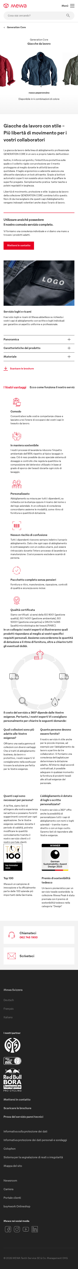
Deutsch (9, 1000)
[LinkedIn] (34, 1229)
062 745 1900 (29, 937)
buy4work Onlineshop (17, 1206)
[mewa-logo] (15, 6)
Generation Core (15, 27)
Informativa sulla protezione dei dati (25, 1131)
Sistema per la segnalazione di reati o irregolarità (33, 1157)
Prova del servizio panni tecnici (23, 1116)
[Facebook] (8, 1229)
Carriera (8, 1189)
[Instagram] (16, 1229)
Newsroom (10, 1180)
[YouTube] (25, 1229)
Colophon (9, 1148)
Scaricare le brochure (17, 368)
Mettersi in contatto (18, 245)
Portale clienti (12, 1197)
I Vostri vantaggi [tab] (15, 387)
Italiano (8, 1017)
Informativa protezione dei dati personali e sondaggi (35, 1140)
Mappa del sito (13, 1166)
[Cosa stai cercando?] (39, 15)
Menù (68, 5)
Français (9, 1008)
